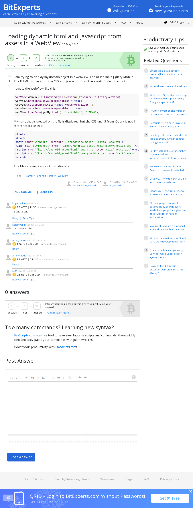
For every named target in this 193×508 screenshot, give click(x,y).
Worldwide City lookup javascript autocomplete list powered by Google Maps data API (168, 98)
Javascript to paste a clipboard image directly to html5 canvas (167, 227)
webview (63, 175)
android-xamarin (47, 175)
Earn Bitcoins (64, 22)
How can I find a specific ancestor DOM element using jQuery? (166, 269)
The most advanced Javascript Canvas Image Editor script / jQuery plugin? (167, 254)
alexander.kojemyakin (85, 185)
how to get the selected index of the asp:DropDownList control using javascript (168, 138)
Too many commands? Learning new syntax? (59, 327)
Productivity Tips (163, 39)
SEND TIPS (46, 192)
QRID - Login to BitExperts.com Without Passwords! (87, 496)
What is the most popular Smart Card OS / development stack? (168, 239)
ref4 (14, 270)
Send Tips (28, 218)
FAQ (123, 22)
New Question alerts (171, 11)
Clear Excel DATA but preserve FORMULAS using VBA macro (167, 192)
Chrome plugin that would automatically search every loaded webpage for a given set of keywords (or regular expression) (168, 210)
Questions (107, 479)
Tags (128, 479)
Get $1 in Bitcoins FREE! (49, 502)
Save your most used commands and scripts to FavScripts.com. (166, 49)
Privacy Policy (169, 479)
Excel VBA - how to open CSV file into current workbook (168, 180)
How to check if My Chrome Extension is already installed (167, 168)
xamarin (31, 175)
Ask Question (124, 11)
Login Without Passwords (30, 22)
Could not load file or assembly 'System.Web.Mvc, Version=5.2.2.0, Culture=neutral (168, 154)
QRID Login (174, 22)
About (139, 22)
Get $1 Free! (170, 498)
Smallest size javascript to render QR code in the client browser (166, 74)
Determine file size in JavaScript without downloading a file (168, 124)
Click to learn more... (60, 65)
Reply (15, 218)
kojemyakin (116, 185)
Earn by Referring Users (96, 22)
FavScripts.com (24, 335)
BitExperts (21, 7)
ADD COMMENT (25, 192)
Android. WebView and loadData (168, 86)
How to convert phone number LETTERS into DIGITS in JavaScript (168, 112)
